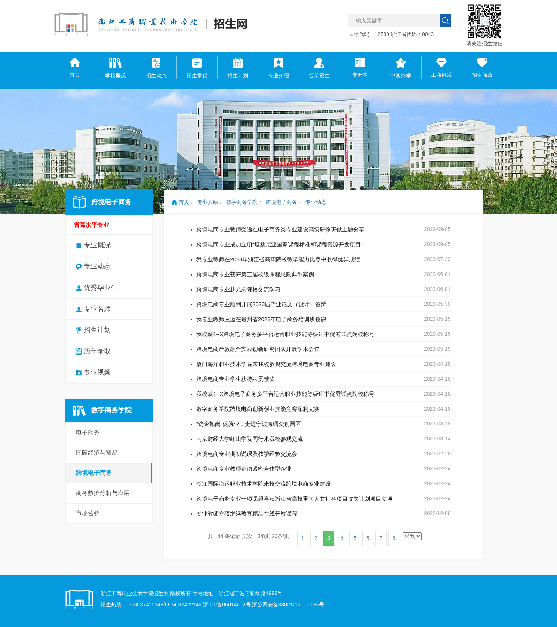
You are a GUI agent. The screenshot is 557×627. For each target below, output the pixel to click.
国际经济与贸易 (97, 452)
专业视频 (93, 372)
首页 (180, 202)
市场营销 (88, 513)
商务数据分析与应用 (103, 493)
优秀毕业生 (96, 287)
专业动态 (93, 266)
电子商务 (88, 432)
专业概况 (93, 245)
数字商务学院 (242, 202)
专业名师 (93, 309)
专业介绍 (207, 202)
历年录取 (93, 351)
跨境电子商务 (94, 473)
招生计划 (93, 330)
